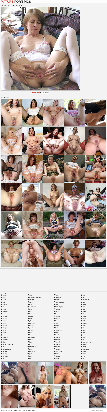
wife (83, 356)
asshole (4, 304)
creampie (4, 354)
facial (30, 309)
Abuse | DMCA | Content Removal (9, 410)
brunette (4, 337)
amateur (4, 295)
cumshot (4, 356)
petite (56, 354)
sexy (83, 309)
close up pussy (6, 349)
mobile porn (58, 307)
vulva (83, 351)
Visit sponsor (45, 92)
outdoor (57, 335)
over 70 (57, 346)
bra (3, 335)
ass (3, 302)
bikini (3, 321)
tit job (83, 337)
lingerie (57, 299)
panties (57, 349)
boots (3, 332)
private (57, 358)
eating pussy (32, 299)
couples (4, 351)
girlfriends (31, 323)
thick (83, 332)
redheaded (85, 299)
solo (83, 325)
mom (56, 311)
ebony (30, 302)
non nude (58, 321)
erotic (30, 304)
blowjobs (4, 328)
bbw (3, 307)
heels (30, 339)
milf (56, 304)
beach (3, 309)
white (83, 354)
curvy (30, 295)
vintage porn (85, 349)
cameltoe (4, 339)
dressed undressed (34, 297)
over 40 (57, 339)
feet (30, 314)
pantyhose (58, 351)
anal (3, 297)
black (3, 323)
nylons (57, 325)
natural (57, 316)
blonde (4, 325)
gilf (29, 321)
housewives (32, 346)
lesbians (57, 297)
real (83, 297)
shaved (84, 311)
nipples (57, 318)
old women (58, 330)
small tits (84, 323)
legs (56, 295)
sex (83, 307)
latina (30, 358)
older (56, 332)
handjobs (31, 337)
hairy (30, 332)
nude (56, 323)
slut (83, 321)
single (83, 316)
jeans (30, 354)
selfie (83, 304)
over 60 (57, 344)
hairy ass (31, 335)
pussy (83, 295)
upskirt (84, 344)
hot (29, 344)
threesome (85, 335)
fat (29, 311)
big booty (4, 316)
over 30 (57, 337)
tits (82, 339)
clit (2, 346)
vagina (84, 346)
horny (30, 342)
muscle (57, 314)
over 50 (57, 342)
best (3, 314)
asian (3, 299)
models (57, 309)
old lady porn (59, 328)
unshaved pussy (86, 342)
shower (84, 314)
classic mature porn (7, 344)
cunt (3, 358)
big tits (4, 318)
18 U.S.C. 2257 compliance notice (28, 410)
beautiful (4, 311)
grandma (31, 328)
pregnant (57, 356)
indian (30, 349)
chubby (4, 342)
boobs (3, 330)
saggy (83, 302)
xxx (83, 358)
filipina (30, 316)
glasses (31, 325)
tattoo (83, 330)
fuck (30, 318)
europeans (32, 307)
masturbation (59, 302)
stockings (84, 328)
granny (30, 330)
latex (30, 356)
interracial (31, 351)
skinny (83, 318)
